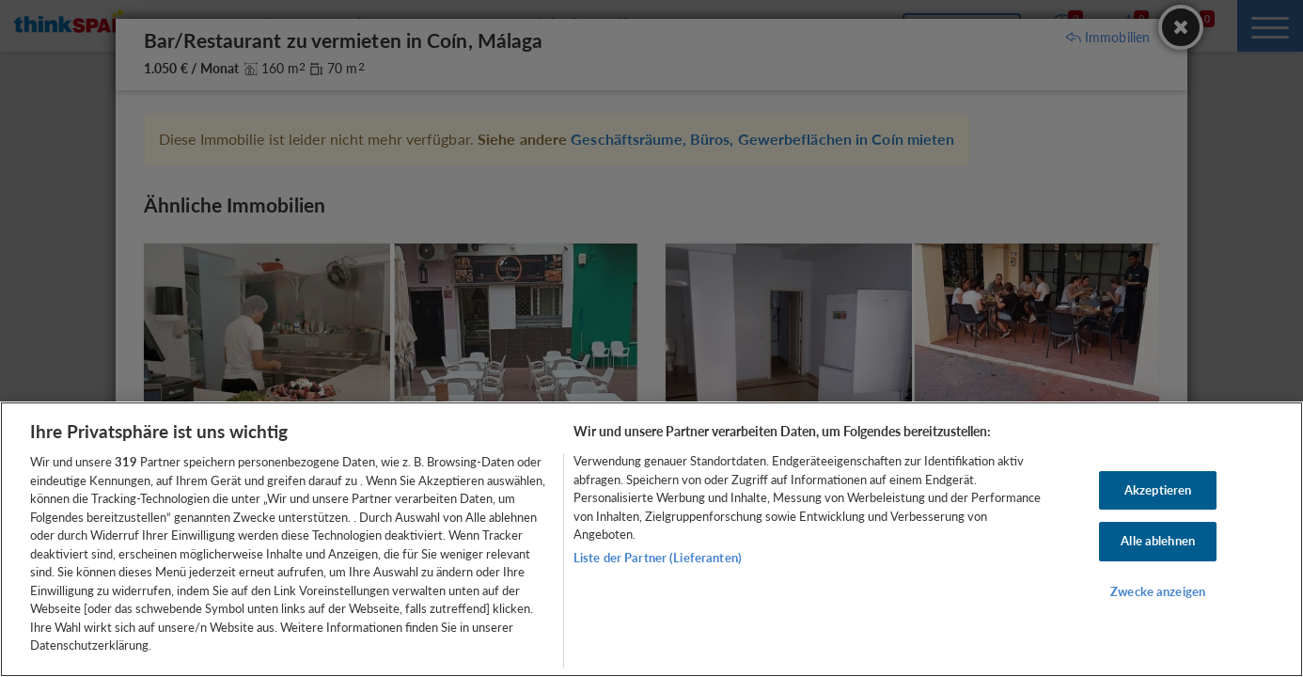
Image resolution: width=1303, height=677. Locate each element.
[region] (651, 539)
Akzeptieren (1157, 489)
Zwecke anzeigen (1157, 591)
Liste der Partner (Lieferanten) (657, 557)
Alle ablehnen (1158, 540)
